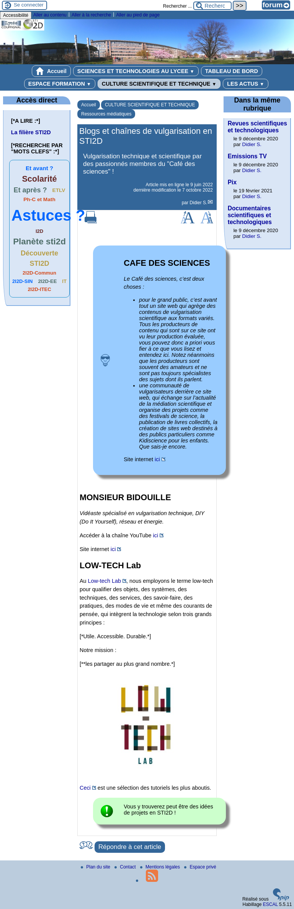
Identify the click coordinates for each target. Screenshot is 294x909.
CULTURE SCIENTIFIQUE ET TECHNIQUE (159, 84)
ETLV (58, 190)
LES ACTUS (245, 84)
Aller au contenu (50, 15)
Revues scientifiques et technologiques (257, 126)
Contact (125, 867)
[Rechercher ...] (212, 6)
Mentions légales (160, 867)
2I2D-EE (47, 281)
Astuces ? (48, 215)
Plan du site (96, 867)
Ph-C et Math (39, 199)
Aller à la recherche (91, 15)
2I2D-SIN (22, 281)
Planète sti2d (39, 241)
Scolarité (39, 179)
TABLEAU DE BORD (231, 71)
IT (64, 281)
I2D (39, 231)
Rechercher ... (177, 6)
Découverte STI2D (39, 258)
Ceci (85, 788)
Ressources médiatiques (106, 114)
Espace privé (200, 867)
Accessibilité (15, 15)
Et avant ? (39, 168)
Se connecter (29, 5)
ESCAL (270, 904)
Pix (232, 182)
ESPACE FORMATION (59, 84)
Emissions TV (247, 156)
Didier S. (198, 202)
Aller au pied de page (137, 15)
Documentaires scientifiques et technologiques (250, 215)
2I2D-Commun (39, 273)
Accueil (51, 71)
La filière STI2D (31, 132)
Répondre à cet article (129, 846)
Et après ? (30, 190)
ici (157, 459)
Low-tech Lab (104, 581)
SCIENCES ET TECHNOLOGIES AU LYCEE (135, 71)
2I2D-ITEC (39, 289)
